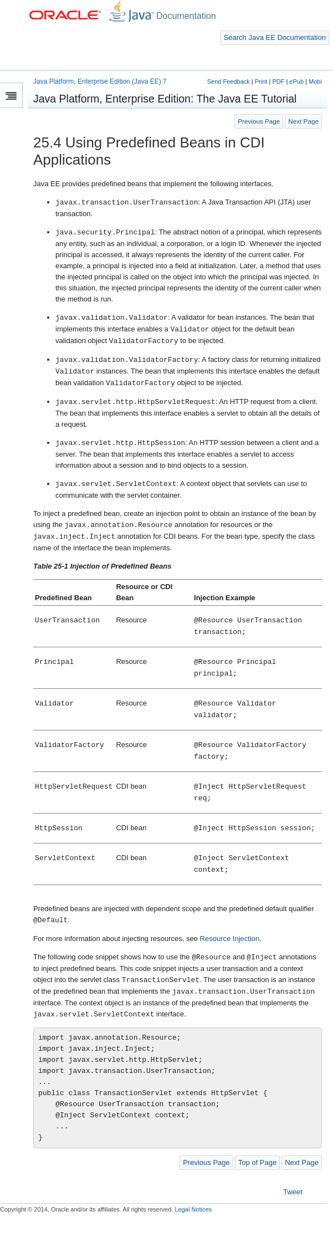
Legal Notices (193, 1209)
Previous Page (259, 121)
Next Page (303, 121)
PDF (278, 81)
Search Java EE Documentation (275, 37)
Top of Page (257, 1162)
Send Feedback (228, 81)
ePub (296, 81)
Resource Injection (230, 938)
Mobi (315, 81)
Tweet (293, 1192)
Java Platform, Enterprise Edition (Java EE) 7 (100, 81)
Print (261, 81)
